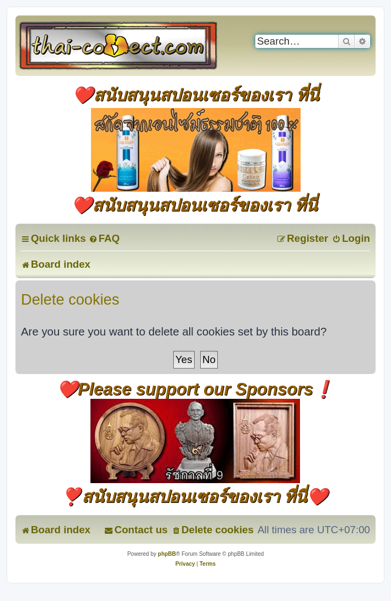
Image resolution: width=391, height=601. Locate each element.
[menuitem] (104, 238)
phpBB (167, 554)
